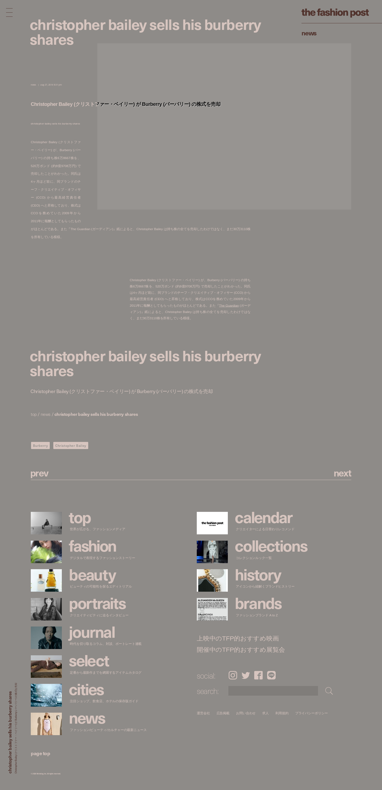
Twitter (246, 675)
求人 (265, 713)
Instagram (232, 675)
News (309, 33)
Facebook (258, 675)
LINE (271, 675)
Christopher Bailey (70, 445)
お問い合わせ (246, 713)
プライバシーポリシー (311, 713)
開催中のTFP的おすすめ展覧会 (241, 649)
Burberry (40, 445)
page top (40, 753)
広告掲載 (223, 713)
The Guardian (229, 305)
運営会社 (203, 713)
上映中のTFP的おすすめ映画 (238, 638)
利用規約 (282, 713)
